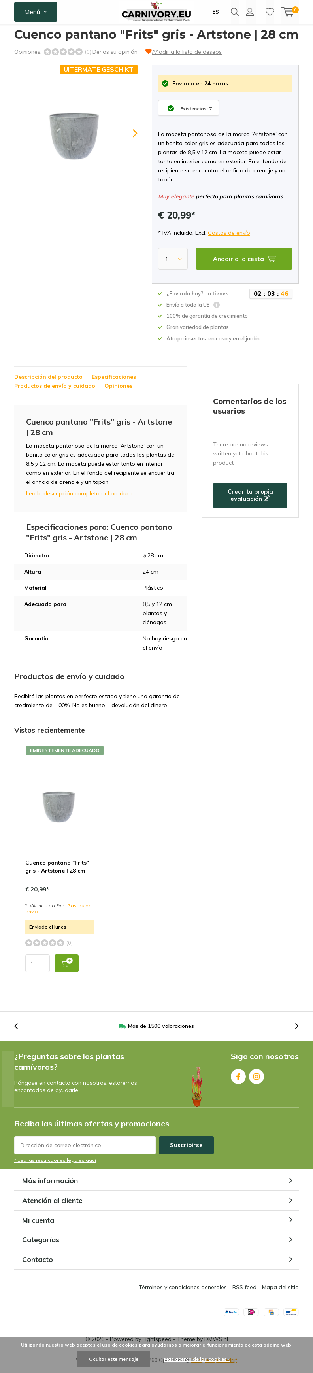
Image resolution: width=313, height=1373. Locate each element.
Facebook (238, 1080)
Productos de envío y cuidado (54, 391)
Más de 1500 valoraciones (161, 1031)
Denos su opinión (115, 57)
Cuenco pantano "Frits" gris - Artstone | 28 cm (57, 872)
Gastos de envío (229, 238)
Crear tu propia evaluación (250, 501)
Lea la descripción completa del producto (80, 499)
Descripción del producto (48, 382)
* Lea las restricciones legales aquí (55, 1166)
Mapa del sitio (280, 1292)
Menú (32, 12)
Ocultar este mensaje (113, 1359)
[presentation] (128, 139)
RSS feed (244, 1292)
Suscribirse (186, 1151)
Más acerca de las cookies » (197, 1359)
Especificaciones (114, 382)
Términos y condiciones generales (183, 1292)
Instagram (256, 1080)
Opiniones (118, 391)
